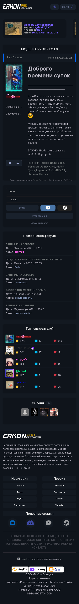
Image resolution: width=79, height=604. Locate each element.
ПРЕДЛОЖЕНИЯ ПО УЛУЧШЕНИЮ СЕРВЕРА (34, 259)
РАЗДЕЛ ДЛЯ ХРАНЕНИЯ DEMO (26, 290)
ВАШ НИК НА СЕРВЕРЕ (20, 244)
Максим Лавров (39, 162)
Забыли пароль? (39, 223)
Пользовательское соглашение (30, 539)
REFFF (60, 166)
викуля (19, 251)
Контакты (39, 547)
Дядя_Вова (57, 162)
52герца (33, 166)
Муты (20, 499)
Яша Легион (14, 57)
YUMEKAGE (58, 170)
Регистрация (39, 216)
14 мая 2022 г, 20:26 (60, 57)
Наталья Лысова (38, 174)
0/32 (39, 30)
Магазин (59, 486)
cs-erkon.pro (27, 559)
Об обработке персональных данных (39, 536)
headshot (20, 282)
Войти (67, 6)
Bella (17, 267)
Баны (20, 492)
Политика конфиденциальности (39, 541)
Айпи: (41, 32)
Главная (20, 486)
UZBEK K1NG (47, 166)
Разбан (59, 499)
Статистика (19, 505)
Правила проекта (58, 543)
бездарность (23, 297)
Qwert (31, 170)
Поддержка (59, 492)
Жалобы (59, 505)
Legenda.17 (43, 170)
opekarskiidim (23, 313)
